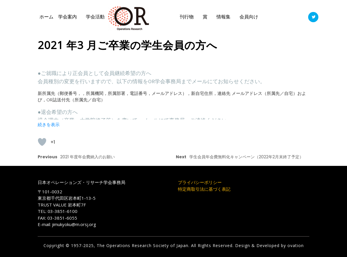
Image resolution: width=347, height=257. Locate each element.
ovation (295, 245)
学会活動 (95, 17)
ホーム (46, 17)
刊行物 (187, 17)
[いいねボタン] (42, 142)
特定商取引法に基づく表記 (204, 189)
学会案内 (67, 17)
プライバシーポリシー (200, 182)
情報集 (223, 17)
